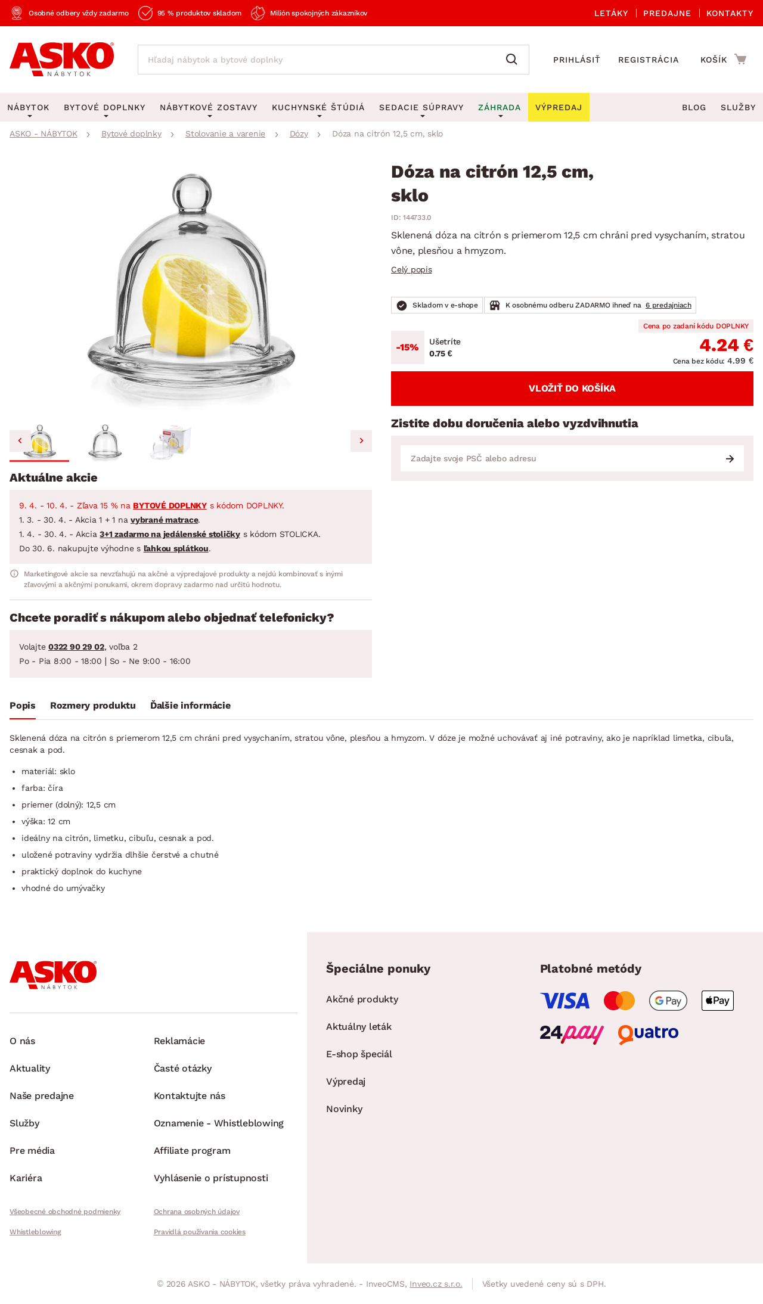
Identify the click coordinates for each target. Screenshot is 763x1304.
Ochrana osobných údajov (197, 1211)
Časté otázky (183, 1068)
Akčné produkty (362, 999)
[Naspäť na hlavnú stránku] (62, 59)
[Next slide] (361, 441)
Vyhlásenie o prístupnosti (211, 1178)
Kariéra (26, 1178)
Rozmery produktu (93, 705)
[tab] (23, 708)
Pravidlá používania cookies (200, 1232)
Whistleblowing (35, 1232)
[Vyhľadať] (514, 59)
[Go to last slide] (20, 441)
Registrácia (648, 59)
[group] (191, 291)
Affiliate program (192, 1150)
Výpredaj (345, 1081)
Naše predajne (42, 1095)
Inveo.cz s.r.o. (436, 1284)
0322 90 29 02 (76, 646)
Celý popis (411, 269)
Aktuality (30, 1068)
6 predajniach (668, 305)
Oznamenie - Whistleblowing (219, 1123)
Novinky (344, 1108)
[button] (39, 443)
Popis (23, 705)
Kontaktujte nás (189, 1095)
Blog (694, 107)
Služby (738, 107)
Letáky (611, 13)
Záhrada (499, 107)
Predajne (667, 13)
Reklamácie (180, 1041)
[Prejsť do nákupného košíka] (723, 59)
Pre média (32, 1150)
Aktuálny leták (359, 1026)
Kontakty (729, 13)
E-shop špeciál (359, 1054)
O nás (22, 1041)
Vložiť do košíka (572, 388)
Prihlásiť (577, 59)
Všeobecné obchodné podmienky (65, 1211)
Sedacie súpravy (421, 107)
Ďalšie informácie (190, 705)
